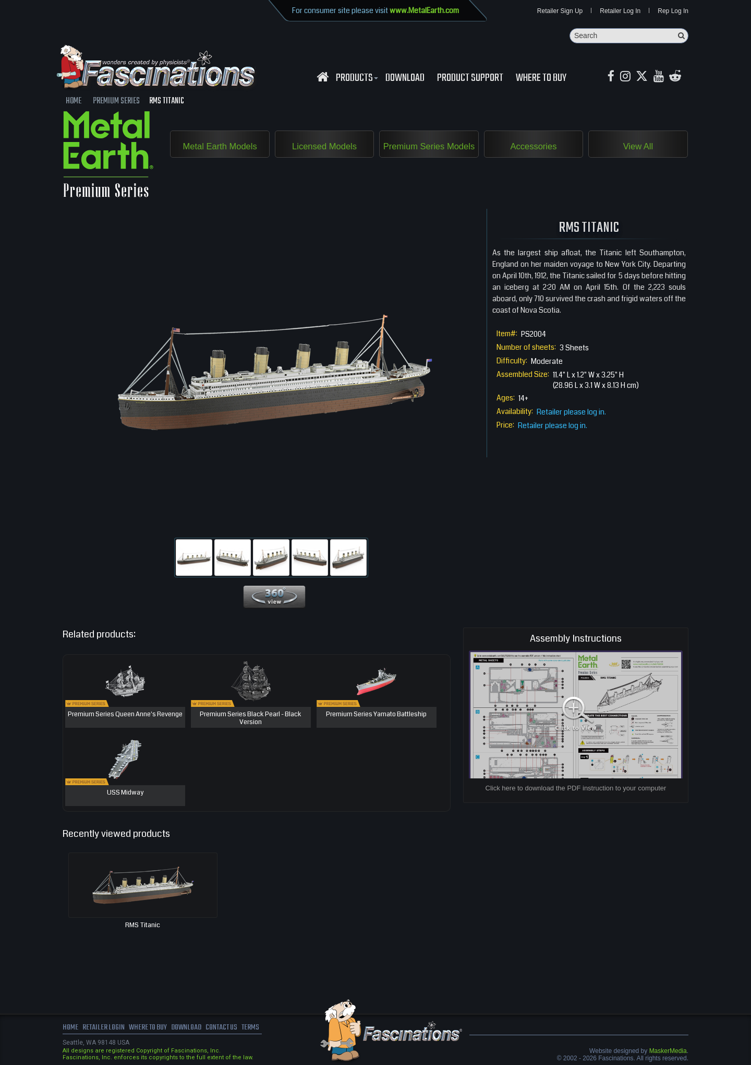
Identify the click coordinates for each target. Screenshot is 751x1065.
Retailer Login (104, 1028)
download (405, 79)
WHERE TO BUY (541, 79)
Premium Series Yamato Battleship (376, 715)
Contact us (228, 1028)
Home (70, 1028)
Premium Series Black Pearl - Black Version (251, 719)
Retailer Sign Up (560, 11)
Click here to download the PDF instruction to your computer (576, 788)
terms (259, 1028)
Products (356, 79)
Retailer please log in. (571, 412)
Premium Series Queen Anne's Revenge (125, 715)
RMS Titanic (142, 925)
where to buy (150, 1028)
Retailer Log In (620, 11)
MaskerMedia (668, 1051)
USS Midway (125, 793)
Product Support (470, 79)
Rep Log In (673, 11)
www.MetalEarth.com (424, 10)
